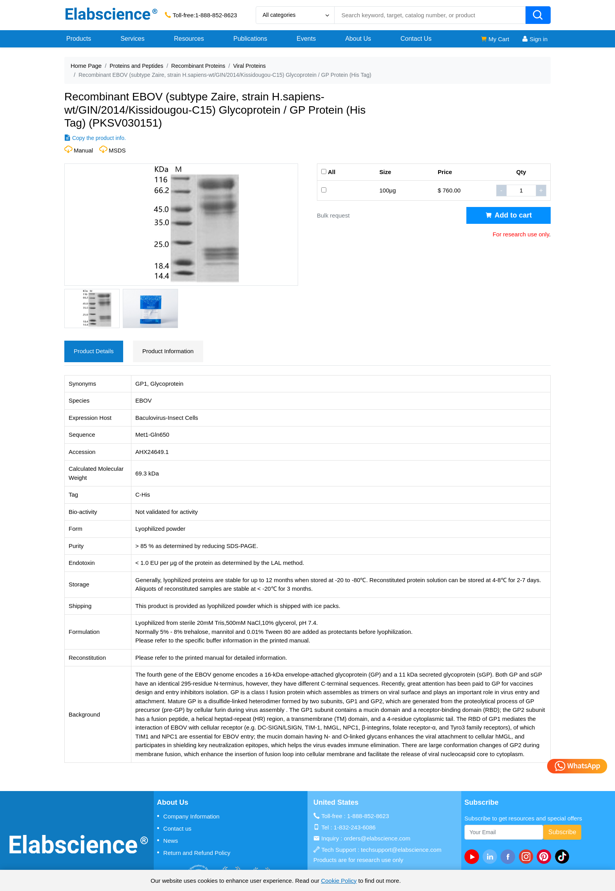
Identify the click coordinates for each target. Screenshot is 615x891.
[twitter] (564, 856)
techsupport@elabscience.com (401, 849)
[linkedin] (491, 856)
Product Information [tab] (168, 351)
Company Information (188, 816)
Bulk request (333, 215)
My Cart (494, 39)
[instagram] (528, 856)
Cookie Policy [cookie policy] (339, 880)
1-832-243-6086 (355, 827)
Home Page (86, 65)
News (167, 840)
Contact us (174, 828)
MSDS (117, 150)
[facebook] (509, 856)
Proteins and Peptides (136, 66)
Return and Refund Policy (193, 853)
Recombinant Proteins (198, 66)
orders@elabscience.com (377, 838)
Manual (83, 150)
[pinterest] (546, 856)
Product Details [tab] (94, 351)
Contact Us (415, 38)
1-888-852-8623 (216, 15)
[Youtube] (473, 856)
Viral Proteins (249, 66)
